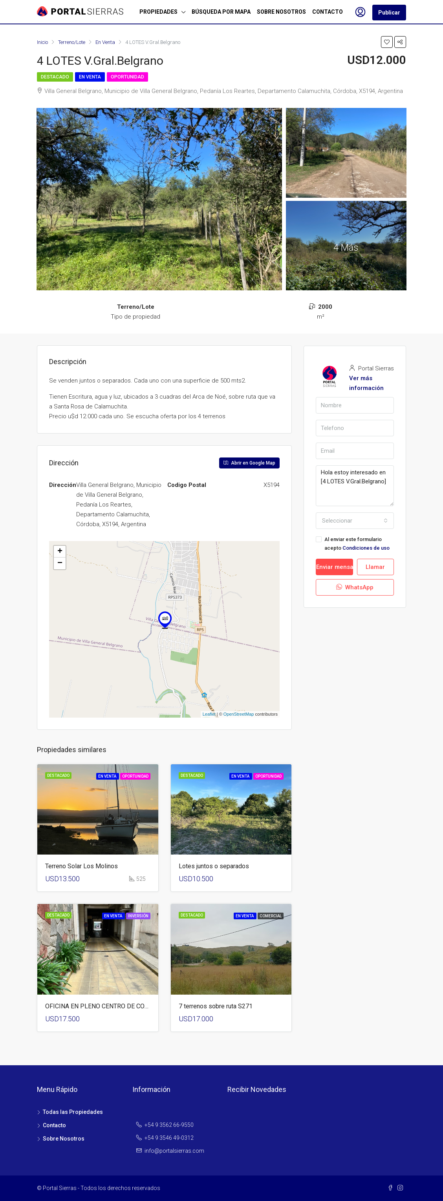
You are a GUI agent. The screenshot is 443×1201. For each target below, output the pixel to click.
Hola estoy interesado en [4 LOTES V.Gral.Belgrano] (355, 485)
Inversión (138, 916)
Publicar (389, 12)
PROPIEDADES (158, 12)
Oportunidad (127, 77)
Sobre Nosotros (63, 1138)
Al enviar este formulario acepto (353, 543)
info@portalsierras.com (174, 1151)
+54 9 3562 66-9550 (169, 1125)
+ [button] (59, 552)
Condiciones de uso (366, 548)
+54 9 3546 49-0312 (169, 1138)
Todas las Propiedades (73, 1112)
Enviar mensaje (334, 566)
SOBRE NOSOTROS (281, 12)
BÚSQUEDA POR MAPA (221, 12)
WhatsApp (354, 587)
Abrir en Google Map (249, 463)
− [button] (59, 563)
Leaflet (209, 714)
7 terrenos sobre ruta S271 (216, 1006)
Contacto (54, 1125)
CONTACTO (327, 12)
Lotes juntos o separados (214, 866)
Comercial (271, 916)
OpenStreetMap (238, 714)
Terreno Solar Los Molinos (81, 866)
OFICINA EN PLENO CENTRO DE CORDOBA (105, 1006)
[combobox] (355, 520)
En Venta (90, 77)
